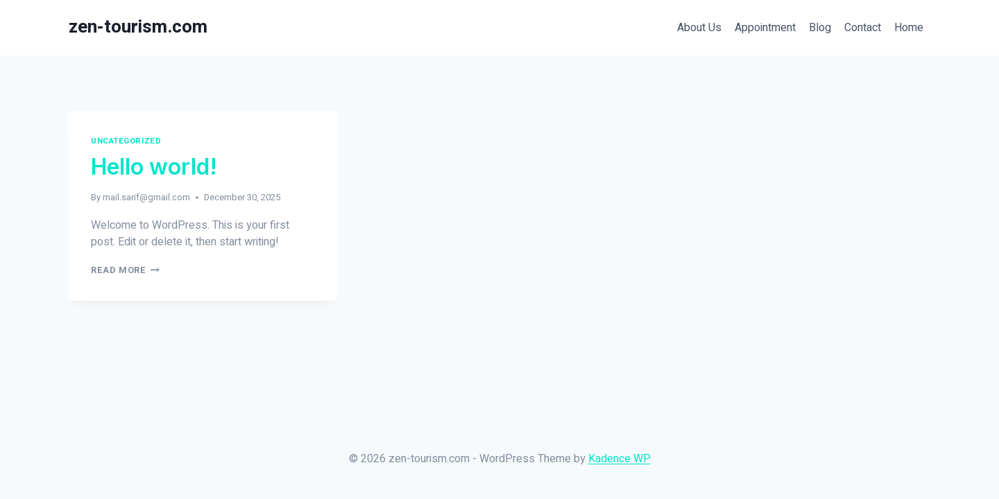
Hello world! (154, 166)
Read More (125, 270)
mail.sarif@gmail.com (146, 197)
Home (908, 27)
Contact (862, 27)
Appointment (765, 27)
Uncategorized (126, 141)
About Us (699, 27)
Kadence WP (619, 458)
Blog (820, 27)
